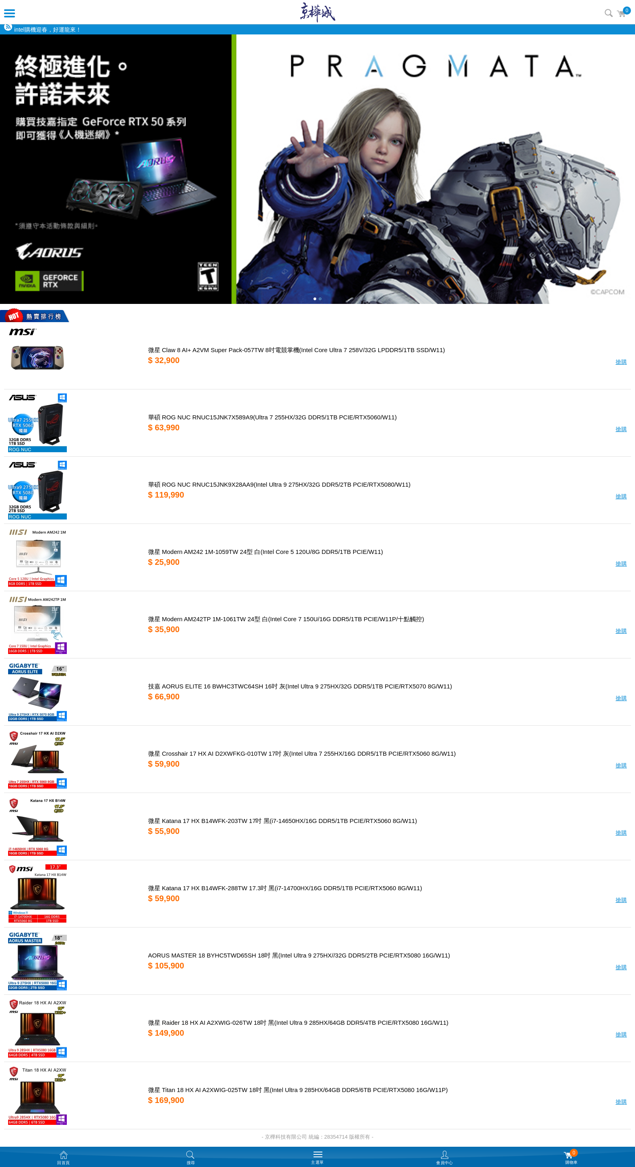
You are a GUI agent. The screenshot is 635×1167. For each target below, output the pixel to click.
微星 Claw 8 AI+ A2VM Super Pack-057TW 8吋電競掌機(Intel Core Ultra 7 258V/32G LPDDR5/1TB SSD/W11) (296, 349)
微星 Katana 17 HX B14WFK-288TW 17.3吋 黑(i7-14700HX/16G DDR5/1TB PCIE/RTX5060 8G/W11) (285, 888)
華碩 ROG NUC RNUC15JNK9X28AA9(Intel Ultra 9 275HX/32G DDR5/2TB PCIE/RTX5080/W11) (279, 484)
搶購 (621, 362)
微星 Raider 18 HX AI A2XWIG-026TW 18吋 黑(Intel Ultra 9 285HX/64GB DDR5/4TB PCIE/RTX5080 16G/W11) (298, 1022)
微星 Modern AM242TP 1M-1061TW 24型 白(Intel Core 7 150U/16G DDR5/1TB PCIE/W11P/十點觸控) (286, 619)
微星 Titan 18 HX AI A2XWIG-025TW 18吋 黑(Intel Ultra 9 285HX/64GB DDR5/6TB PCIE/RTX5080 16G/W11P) (298, 1089)
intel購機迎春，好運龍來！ (47, 29)
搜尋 (609, 13)
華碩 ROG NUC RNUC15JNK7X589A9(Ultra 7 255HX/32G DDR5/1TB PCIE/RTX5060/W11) (272, 417)
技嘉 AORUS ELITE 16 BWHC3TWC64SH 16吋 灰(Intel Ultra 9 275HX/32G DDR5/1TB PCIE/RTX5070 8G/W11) (300, 686)
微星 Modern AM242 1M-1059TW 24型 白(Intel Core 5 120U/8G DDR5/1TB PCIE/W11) (265, 551)
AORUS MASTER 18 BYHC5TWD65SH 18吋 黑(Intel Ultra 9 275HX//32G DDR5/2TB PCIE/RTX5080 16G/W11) (299, 955)
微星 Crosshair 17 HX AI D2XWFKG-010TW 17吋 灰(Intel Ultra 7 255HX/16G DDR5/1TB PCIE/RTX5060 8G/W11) (302, 753)
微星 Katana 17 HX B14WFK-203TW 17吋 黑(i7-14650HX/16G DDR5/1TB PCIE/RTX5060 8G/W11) (282, 820)
